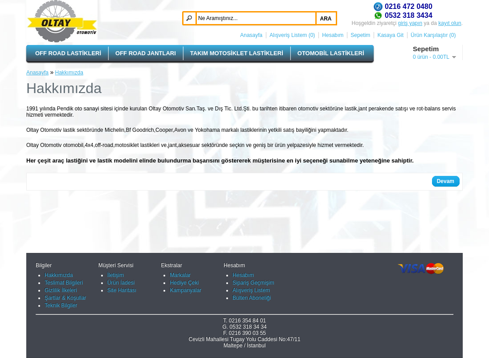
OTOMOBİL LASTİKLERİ (330, 53)
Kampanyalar (185, 290)
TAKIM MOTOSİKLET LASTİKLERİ (236, 53)
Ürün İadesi (120, 283)
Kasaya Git (390, 35)
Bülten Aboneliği (251, 298)
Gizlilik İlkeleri (61, 290)
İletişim (115, 275)
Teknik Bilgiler (61, 305)
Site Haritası (121, 290)
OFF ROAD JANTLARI (145, 53)
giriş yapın (410, 23)
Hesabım (332, 35)
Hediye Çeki (184, 283)
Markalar (180, 275)
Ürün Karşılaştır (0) (433, 35)
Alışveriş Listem (251, 290)
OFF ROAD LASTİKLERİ (68, 53)
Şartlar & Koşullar (65, 298)
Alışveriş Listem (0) (292, 35)
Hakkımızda (69, 72)
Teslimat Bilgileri (64, 283)
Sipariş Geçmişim (253, 283)
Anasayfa (251, 35)
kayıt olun (449, 23)
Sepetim (360, 35)
